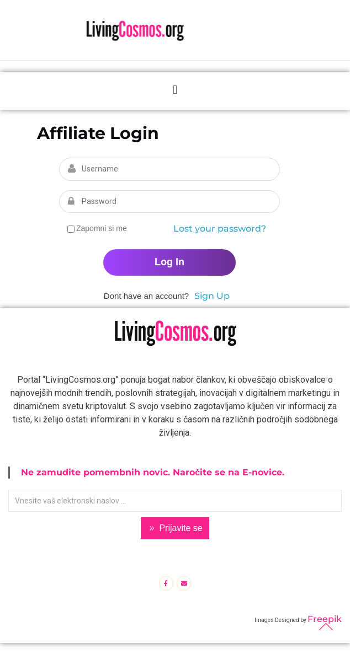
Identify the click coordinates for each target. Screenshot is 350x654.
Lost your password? (219, 228)
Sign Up (212, 296)
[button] (174, 90)
